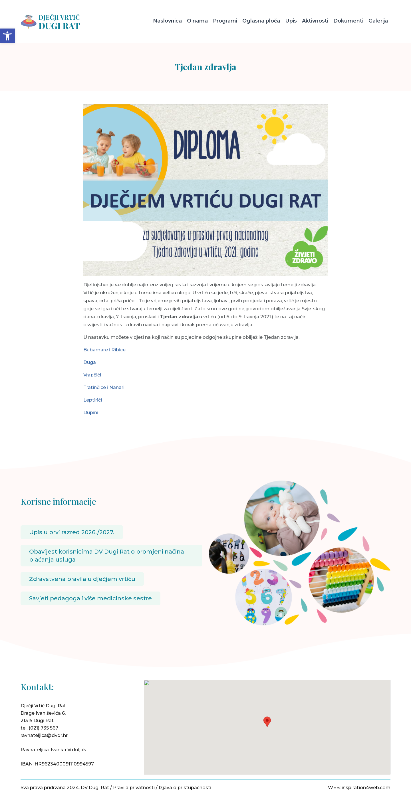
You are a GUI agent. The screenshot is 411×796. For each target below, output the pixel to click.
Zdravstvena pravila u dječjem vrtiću (82, 579)
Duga (89, 362)
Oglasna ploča (261, 21)
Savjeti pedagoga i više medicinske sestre (90, 598)
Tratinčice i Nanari (103, 387)
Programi (225, 21)
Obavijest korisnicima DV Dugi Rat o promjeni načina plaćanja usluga (106, 555)
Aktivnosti (315, 21)
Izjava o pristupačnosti (185, 787)
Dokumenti (348, 21)
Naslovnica (167, 21)
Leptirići (92, 400)
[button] (7, 36)
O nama (197, 21)
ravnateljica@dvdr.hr (44, 735)
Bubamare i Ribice (104, 350)
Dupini (90, 412)
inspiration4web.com (366, 787)
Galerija (378, 21)
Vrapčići (92, 375)
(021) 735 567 (43, 728)
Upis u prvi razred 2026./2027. (71, 532)
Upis (291, 21)
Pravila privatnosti (134, 787)
